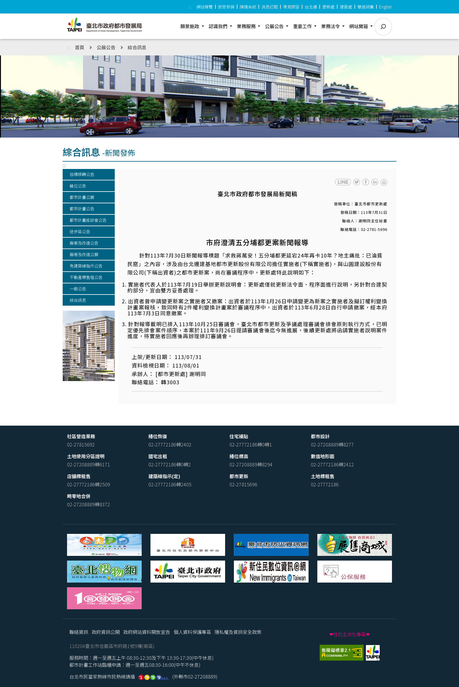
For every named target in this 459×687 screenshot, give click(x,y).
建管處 (346, 7)
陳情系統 (248, 7)
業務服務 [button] (247, 26)
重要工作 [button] (303, 26)
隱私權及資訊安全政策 (238, 631)
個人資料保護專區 (192, 631)
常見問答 (291, 7)
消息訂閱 (269, 7)
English (385, 7)
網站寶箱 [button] (359, 26)
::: (190, 7)
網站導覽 (204, 7)
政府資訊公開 (106, 631)
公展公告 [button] (275, 26)
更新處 (328, 7)
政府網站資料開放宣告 (146, 631)
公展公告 (106, 47)
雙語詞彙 (365, 7)
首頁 (79, 47)
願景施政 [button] (190, 26)
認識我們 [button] (219, 26)
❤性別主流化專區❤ (349, 634)
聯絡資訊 (78, 631)
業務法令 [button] (331, 26)
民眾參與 (226, 7)
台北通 (311, 7)
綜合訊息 (137, 47)
